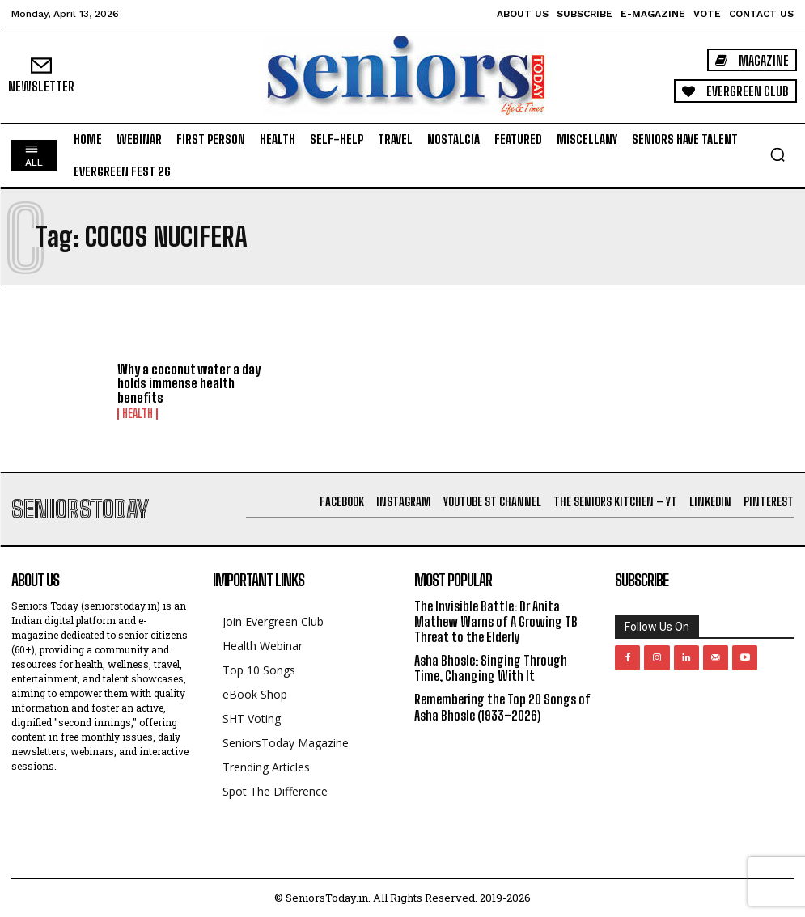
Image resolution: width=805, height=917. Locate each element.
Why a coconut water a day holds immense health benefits (189, 383)
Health (137, 414)
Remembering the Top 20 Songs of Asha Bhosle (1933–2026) (502, 706)
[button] (777, 154)
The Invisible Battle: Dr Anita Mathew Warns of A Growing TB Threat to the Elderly (496, 621)
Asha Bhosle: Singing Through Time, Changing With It (490, 668)
